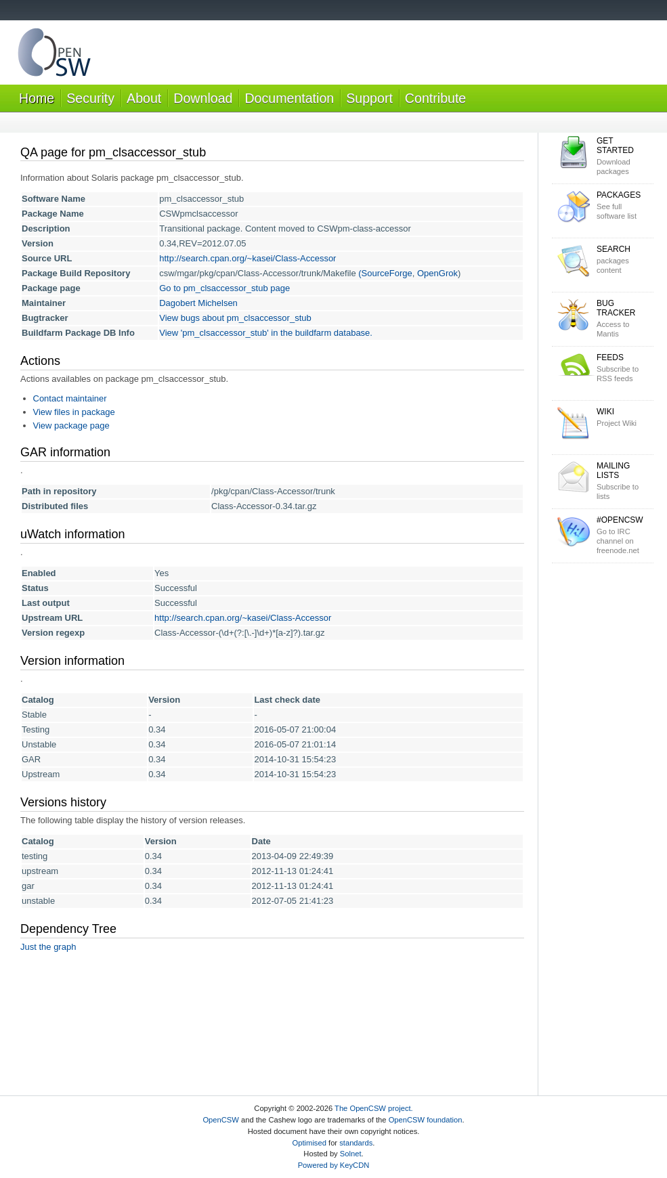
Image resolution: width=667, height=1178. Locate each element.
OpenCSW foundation (425, 1120)
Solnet (351, 1154)
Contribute (435, 98)
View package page (71, 425)
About (144, 98)
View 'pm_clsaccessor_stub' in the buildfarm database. (265, 333)
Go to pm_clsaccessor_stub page (224, 288)
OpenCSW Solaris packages (54, 55)
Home (36, 98)
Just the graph (48, 947)
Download (202, 98)
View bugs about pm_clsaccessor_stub (235, 318)
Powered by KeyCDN (334, 1165)
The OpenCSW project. (374, 1108)
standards (355, 1143)
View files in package (74, 412)
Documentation (289, 98)
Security (90, 98)
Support (369, 98)
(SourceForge (385, 273)
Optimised (309, 1143)
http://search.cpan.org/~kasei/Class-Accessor (247, 258)
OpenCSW (220, 1120)
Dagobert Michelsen (198, 303)
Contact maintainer (70, 398)
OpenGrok (437, 273)
